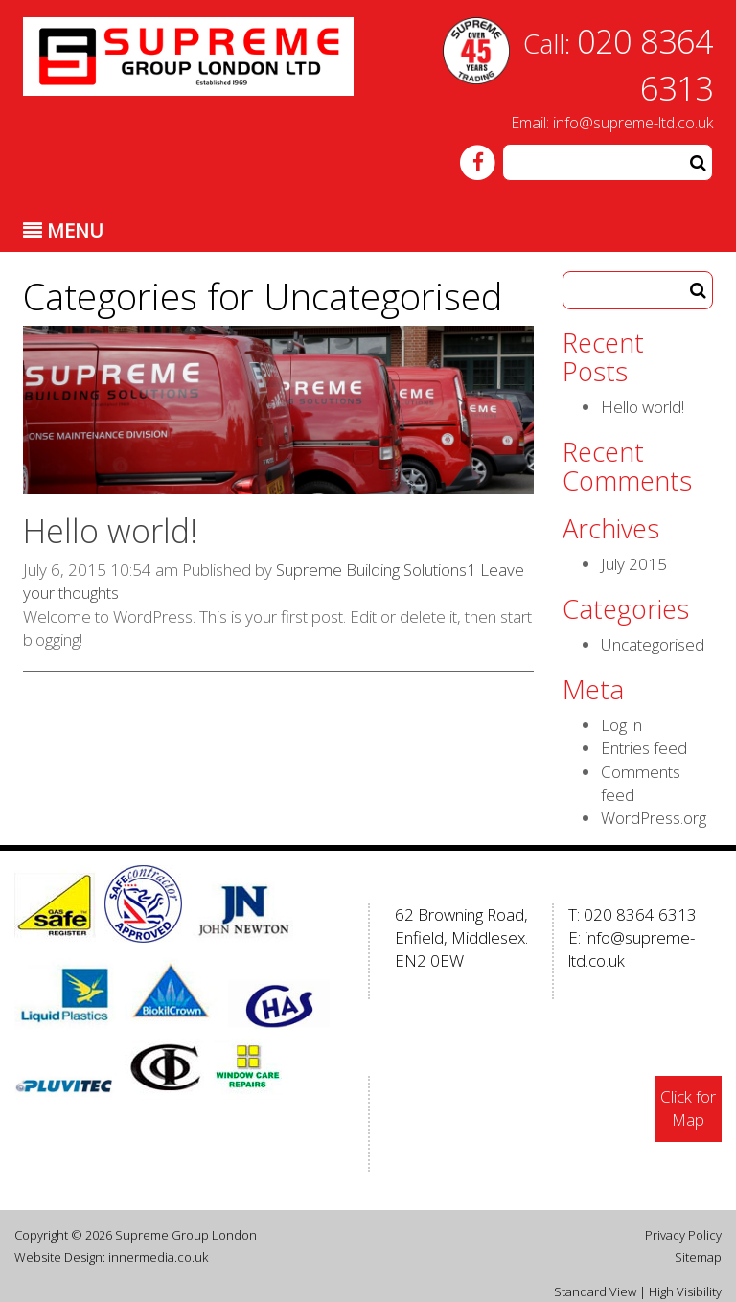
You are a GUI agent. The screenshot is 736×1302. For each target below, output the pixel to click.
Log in (621, 725)
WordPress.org (653, 818)
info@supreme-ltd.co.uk (633, 122)
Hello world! (110, 531)
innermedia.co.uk (158, 1257)
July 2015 (634, 564)
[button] (697, 162)
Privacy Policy (683, 1235)
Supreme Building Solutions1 (376, 570)
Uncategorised (652, 644)
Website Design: (59, 1257)
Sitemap (698, 1257)
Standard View (595, 1291)
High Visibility (685, 1291)
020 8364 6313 (640, 914)
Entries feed (644, 748)
